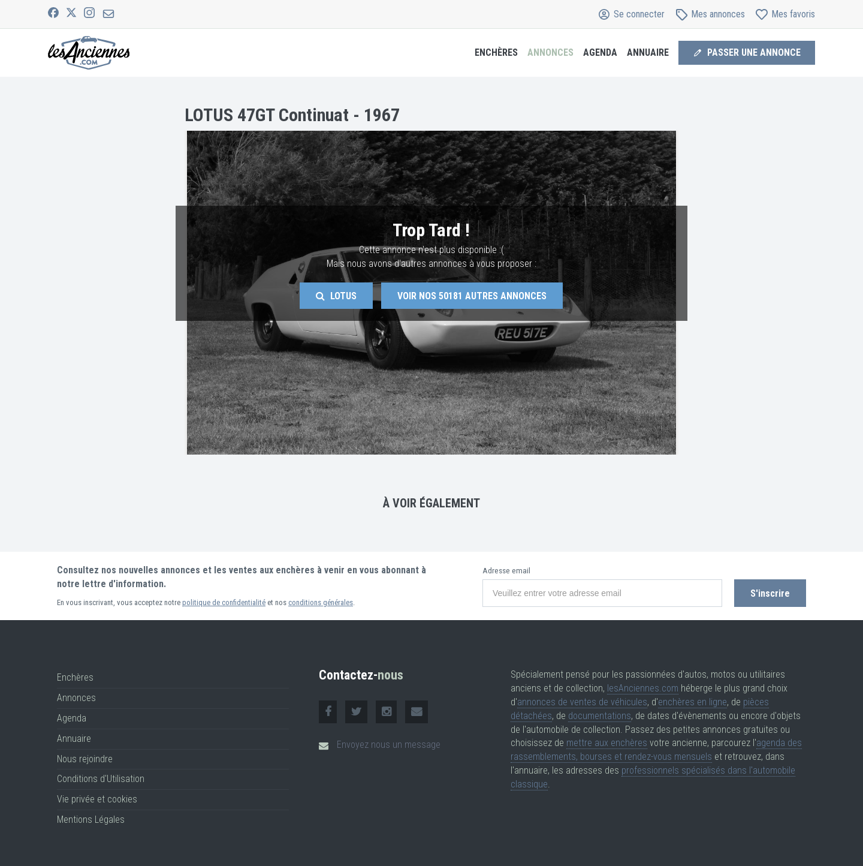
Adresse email (506, 570)
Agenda (600, 52)
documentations (599, 715)
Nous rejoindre (85, 759)
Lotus (336, 296)
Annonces (550, 52)
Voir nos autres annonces (472, 296)
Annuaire (648, 52)
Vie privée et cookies (97, 799)
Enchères (496, 52)
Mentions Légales (91, 819)
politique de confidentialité (223, 602)
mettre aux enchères (606, 742)
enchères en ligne (692, 702)
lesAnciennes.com (642, 688)
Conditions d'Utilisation (100, 778)
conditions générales (320, 602)
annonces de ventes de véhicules (582, 702)
